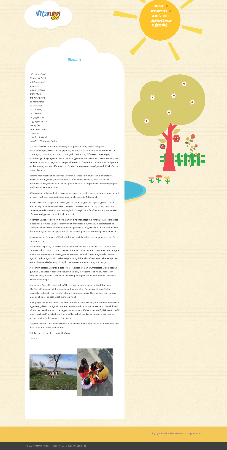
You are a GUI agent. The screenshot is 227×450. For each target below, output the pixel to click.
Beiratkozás (159, 11)
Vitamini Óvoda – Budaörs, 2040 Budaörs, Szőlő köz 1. (61, 446)
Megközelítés (160, 16)
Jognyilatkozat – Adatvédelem (167, 433)
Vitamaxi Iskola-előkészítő (161, 23)
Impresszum (194, 433)
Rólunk (159, 6)
